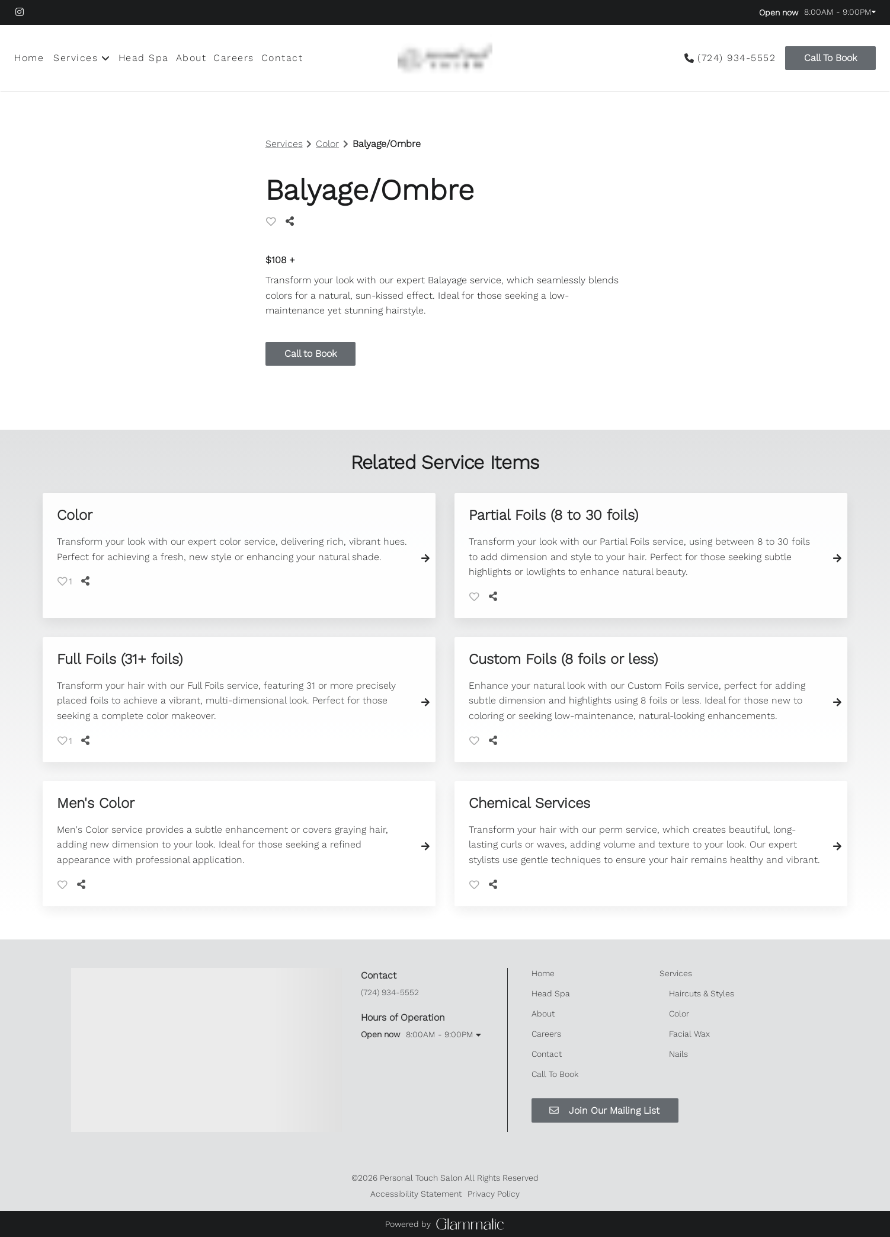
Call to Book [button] (310, 353)
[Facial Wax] (689, 1033)
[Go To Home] (445, 58)
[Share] (292, 221)
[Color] (679, 1013)
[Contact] (282, 58)
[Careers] (234, 58)
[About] (191, 58)
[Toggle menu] (105, 58)
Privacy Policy (494, 1193)
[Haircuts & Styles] (701, 993)
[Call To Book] (829, 58)
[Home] (30, 58)
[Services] (75, 58)
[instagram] (25, 12)
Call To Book (830, 57)
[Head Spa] (143, 58)
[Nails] (678, 1054)
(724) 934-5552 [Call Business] (736, 57)
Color (327, 143)
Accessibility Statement (416, 1193)
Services (284, 143)
